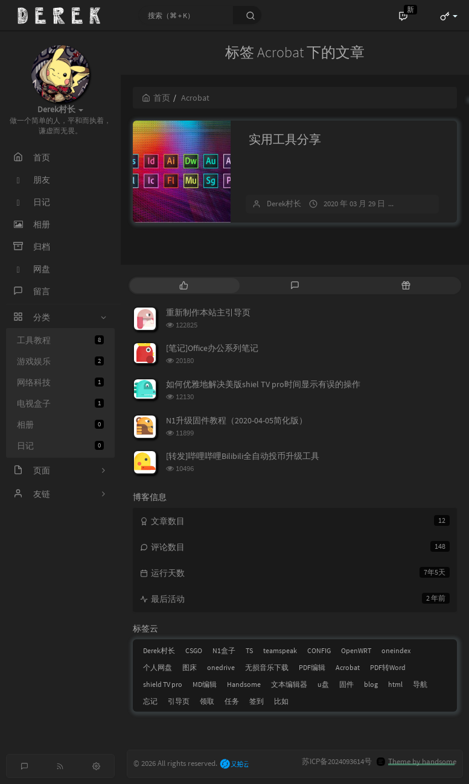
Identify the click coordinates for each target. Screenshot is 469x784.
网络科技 (60, 382)
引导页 (179, 701)
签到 (256, 701)
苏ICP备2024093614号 (337, 761)
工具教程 (60, 340)
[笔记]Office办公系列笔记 (212, 348)
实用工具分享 (285, 139)
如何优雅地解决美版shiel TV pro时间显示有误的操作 (263, 384)
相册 (60, 424)
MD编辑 (205, 684)
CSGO (193, 650)
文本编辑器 (289, 684)
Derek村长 (284, 203)
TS (249, 650)
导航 (420, 684)
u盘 (323, 684)
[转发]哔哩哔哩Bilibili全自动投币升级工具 (242, 455)
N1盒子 (223, 650)
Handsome (244, 684)
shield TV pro (162, 684)
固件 (346, 684)
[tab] (184, 285)
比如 (281, 701)
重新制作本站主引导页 (208, 312)
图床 (189, 667)
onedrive (221, 667)
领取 (207, 701)
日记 (60, 445)
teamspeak (280, 650)
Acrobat (348, 667)
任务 (232, 701)
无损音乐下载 (267, 667)
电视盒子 (60, 403)
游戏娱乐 (60, 361)
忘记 (150, 701)
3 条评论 (420, 203)
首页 (156, 97)
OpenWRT (356, 650)
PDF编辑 (312, 667)
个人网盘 (157, 667)
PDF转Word (388, 667)
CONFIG (319, 650)
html (395, 684)
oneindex (395, 650)
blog (371, 684)
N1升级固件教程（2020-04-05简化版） (236, 420)
